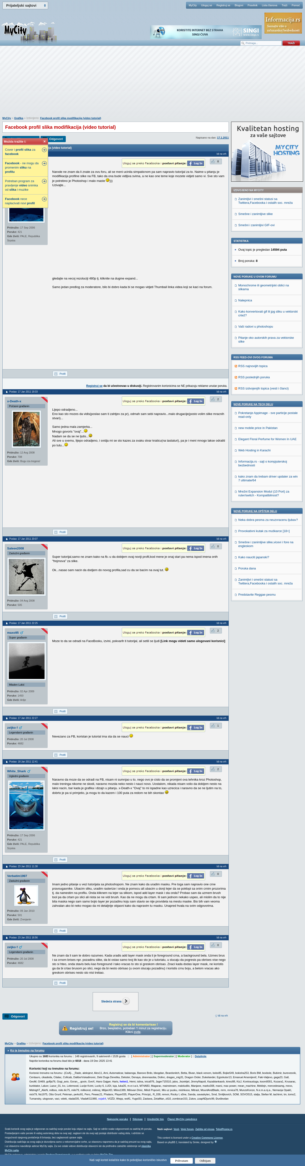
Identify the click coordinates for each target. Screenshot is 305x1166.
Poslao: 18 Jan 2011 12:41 (23, 761)
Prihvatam (181, 1160)
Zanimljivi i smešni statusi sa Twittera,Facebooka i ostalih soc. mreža (265, 200)
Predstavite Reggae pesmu (257, 594)
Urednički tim (155, 1119)
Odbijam (205, 1160)
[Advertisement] (152, 83)
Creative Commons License (207, 1137)
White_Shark (16, 771)
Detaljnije (201, 1056)
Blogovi (239, 5)
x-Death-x (14, 401)
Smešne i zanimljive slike (255, 214)
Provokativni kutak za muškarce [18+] (264, 531)
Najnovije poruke (117, 1119)
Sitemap (137, 1119)
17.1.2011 (223, 137)
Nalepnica (245, 300)
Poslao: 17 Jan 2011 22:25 (23, 623)
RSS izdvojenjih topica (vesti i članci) (263, 388)
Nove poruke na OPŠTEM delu (255, 511)
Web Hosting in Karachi (254, 450)
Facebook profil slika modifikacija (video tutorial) (70, 118)
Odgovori (56, 139)
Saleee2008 (15, 548)
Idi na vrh (223, 1015)
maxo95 (13, 632)
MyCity (193, 5)
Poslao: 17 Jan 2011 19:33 (23, 391)
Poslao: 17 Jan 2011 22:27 (23, 718)
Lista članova (269, 5)
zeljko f (12, 727)
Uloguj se (206, 5)
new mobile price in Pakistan (258, 428)
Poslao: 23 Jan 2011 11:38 (23, 866)
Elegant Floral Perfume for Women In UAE (267, 439)
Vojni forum (187, 1129)
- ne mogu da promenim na (22, 167)
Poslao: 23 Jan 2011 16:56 (23, 937)
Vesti (176, 1129)
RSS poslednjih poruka (254, 377)
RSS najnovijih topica (253, 366)
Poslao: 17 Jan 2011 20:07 (23, 539)
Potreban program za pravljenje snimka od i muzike (21, 185)
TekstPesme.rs (224, 1129)
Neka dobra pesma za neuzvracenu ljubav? (268, 520)
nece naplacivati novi (20, 201)
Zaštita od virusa (204, 1129)
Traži (284, 5)
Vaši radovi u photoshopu (255, 326)
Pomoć (296, 5)
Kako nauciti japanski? (253, 557)
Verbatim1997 (17, 876)
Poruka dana (247, 568)
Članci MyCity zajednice (182, 1119)
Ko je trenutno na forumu (27, 1050)
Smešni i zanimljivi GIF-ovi (256, 225)
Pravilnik (253, 5)
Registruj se (223, 5)
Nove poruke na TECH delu (253, 404)
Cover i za (20, 152)
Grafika (18, 118)
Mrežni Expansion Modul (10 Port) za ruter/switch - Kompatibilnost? (263, 493)
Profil (63, 373)
